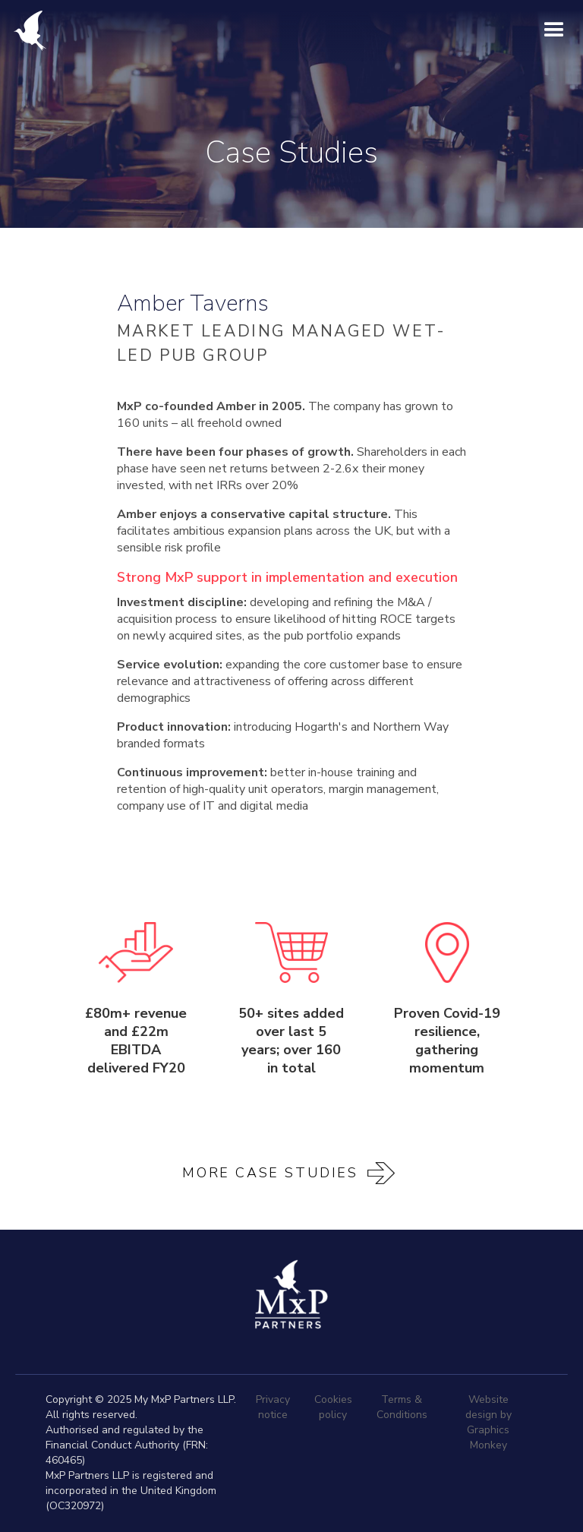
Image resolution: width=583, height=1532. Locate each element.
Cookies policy (333, 1407)
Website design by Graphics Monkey (488, 1422)
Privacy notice (273, 1407)
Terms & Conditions (402, 1407)
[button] (554, 30)
